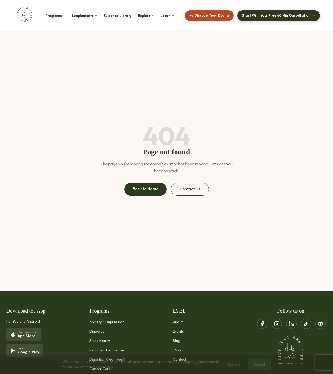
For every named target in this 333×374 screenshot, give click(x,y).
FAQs (177, 350)
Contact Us (190, 188)
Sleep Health (99, 340)
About (178, 322)
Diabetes (96, 331)
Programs (55, 15)
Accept (259, 364)
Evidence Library (118, 15)
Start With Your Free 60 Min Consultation (278, 15)
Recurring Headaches (107, 350)
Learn (167, 15)
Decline (234, 364)
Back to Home (145, 188)
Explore (146, 15)
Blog (176, 340)
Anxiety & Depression (107, 322)
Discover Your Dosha (209, 15)
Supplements (84, 15)
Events (178, 331)
